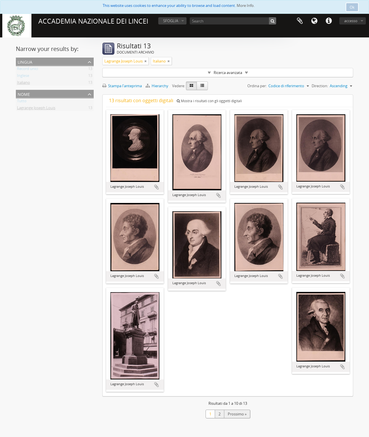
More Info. (246, 5)
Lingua (314, 21)
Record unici (27, 69)
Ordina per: (257, 85)
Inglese (23, 76)
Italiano (23, 83)
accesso (350, 20)
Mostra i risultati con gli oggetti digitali (209, 100)
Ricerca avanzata (228, 72)
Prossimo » (237, 414)
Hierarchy (157, 85)
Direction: (320, 85)
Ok (352, 7)
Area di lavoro (300, 21)
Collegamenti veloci (328, 21)
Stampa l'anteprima (122, 85)
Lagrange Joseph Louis (36, 108)
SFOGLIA (170, 20)
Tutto (22, 102)
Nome (24, 94)
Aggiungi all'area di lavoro (156, 187)
